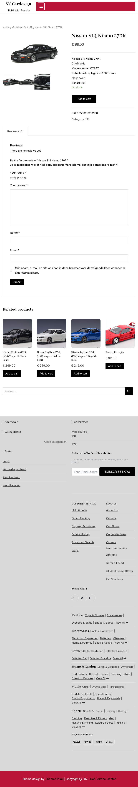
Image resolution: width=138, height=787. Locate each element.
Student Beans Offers (119, 571)
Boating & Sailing (116, 711)
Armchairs (127, 666)
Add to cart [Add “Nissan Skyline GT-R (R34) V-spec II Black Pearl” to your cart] (11, 373)
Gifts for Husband (116, 651)
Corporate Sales (116, 534)
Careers (111, 518)
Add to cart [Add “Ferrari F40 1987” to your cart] (114, 366)
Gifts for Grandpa (100, 658)
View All (121, 622)
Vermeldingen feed (14, 469)
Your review (18, 185)
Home (6, 27)
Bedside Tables (98, 674)
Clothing (77, 718)
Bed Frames (79, 674)
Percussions (116, 686)
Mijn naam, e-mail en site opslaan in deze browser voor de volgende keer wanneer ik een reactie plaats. (70, 270)
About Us (112, 510)
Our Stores (112, 526)
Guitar (85, 686)
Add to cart (84, 98)
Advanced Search (83, 542)
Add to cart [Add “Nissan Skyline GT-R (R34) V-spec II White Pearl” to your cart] (46, 373)
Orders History (81, 534)
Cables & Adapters (101, 631)
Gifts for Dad (79, 658)
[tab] (15, 131)
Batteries (105, 638)
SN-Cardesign (18, 4)
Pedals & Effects (82, 694)
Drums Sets (99, 686)
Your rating (18, 172)
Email (14, 250)
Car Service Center (103, 779)
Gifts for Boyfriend (92, 651)
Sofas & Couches (108, 666)
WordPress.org (12, 485)
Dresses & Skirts (82, 622)
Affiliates (111, 555)
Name (15, 232)
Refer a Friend (115, 563)
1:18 (30, 27)
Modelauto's (19, 27)
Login (6, 461)
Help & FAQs (79, 510)
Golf (111, 718)
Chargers (119, 638)
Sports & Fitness (93, 711)
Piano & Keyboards (108, 698)
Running (120, 722)
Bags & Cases (103, 642)
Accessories (114, 615)
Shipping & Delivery (84, 526)
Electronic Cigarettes (85, 638)
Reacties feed (11, 477)
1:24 (74, 444)
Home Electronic (82, 642)
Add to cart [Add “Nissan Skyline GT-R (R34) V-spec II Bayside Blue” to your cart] (80, 373)
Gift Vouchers (114, 579)
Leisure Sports (104, 722)
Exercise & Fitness (95, 718)
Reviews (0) (15, 131)
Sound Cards (103, 694)
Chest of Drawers (83, 678)
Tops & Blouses (94, 615)
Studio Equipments (83, 698)
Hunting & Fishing (82, 722)
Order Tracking (81, 518)
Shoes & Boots (104, 622)
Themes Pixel (54, 779)
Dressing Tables (120, 674)
